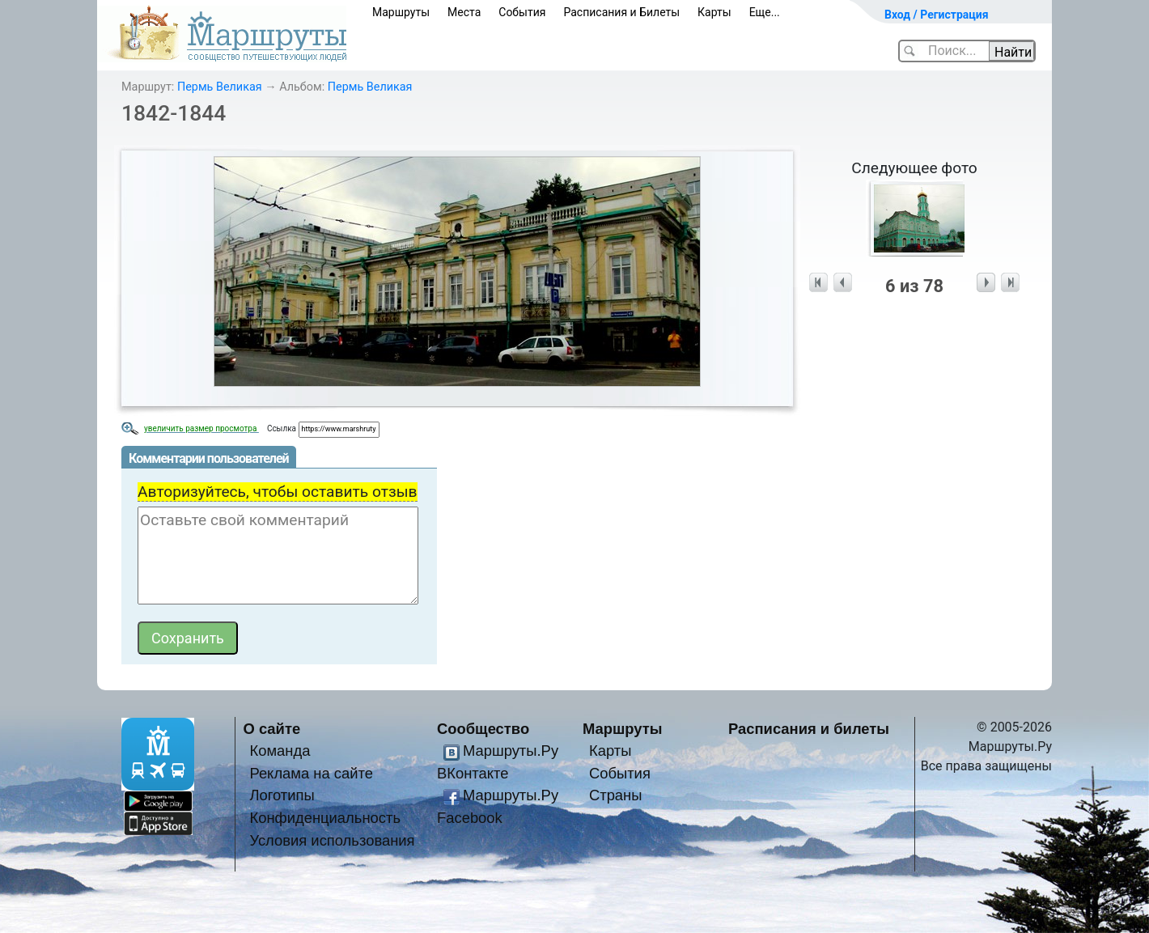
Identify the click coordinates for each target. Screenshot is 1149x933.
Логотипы (281, 795)
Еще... (764, 12)
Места (464, 12)
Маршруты (401, 12)
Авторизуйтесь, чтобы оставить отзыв (278, 491)
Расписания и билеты (808, 728)
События (521, 12)
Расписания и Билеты (621, 12)
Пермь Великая (219, 87)
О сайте (272, 728)
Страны (615, 795)
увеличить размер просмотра (201, 428)
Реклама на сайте (311, 773)
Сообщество (483, 728)
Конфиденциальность (325, 817)
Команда (279, 750)
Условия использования (331, 840)
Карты (714, 12)
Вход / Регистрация (936, 14)
